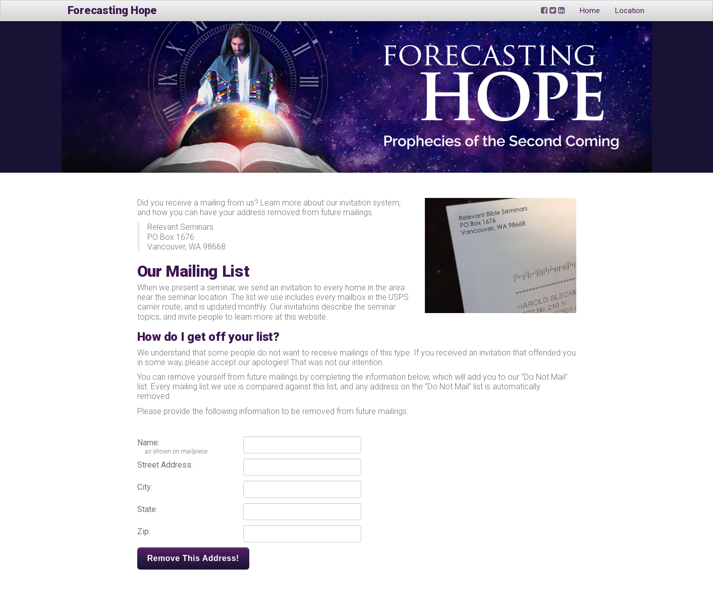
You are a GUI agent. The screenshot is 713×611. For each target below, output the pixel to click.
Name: (148, 442)
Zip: (143, 531)
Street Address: (165, 465)
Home (590, 10)
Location (629, 10)
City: (144, 487)
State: (147, 509)
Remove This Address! (193, 558)
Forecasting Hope (112, 10)
